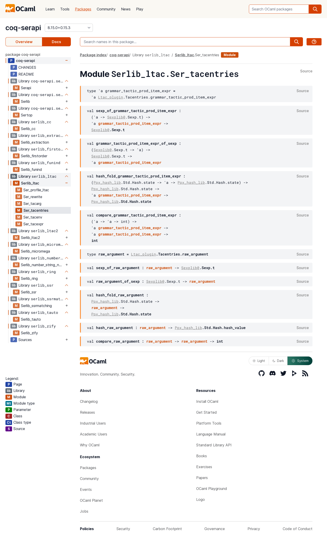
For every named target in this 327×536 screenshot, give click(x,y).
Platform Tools (208, 423)
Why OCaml (89, 445)
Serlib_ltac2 (30, 237)
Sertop (26, 115)
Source (306, 71)
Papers (202, 477)
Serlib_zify (29, 333)
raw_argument (159, 267)
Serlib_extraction (35, 142)
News (126, 9)
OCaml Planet (91, 500)
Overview (23, 41)
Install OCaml (207, 401)
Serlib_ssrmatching (36, 305)
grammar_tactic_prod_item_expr (129, 123)
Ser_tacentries (35, 210)
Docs (56, 41)
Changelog (89, 401)
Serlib (25, 101)
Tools (64, 9)
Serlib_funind (31, 169)
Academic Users (93, 434)
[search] (315, 9)
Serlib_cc (28, 128)
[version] (69, 28)
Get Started (206, 412)
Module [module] (230, 55)
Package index (93, 55)
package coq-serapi (22, 54)
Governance (214, 528)
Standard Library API (214, 445)
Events (86, 489)
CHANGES (27, 67)
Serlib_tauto (31, 319)
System (300, 361)
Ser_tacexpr (33, 224)
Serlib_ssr (28, 292)
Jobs (84, 511)
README (26, 74)
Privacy (254, 528)
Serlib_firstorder (34, 156)
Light (259, 361)
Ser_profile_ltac (36, 190)
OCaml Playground (211, 488)
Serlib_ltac (30, 183)
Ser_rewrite (32, 196)
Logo (200, 499)
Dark (278, 361)
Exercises (204, 467)
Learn (50, 9)
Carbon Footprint (167, 528)
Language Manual (210, 434)
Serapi (26, 88)
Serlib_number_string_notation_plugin (42, 265)
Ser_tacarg (32, 203)
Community (106, 9)
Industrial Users (93, 423)
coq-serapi (23, 28)
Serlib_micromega (35, 251)
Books (201, 456)
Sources (25, 339)
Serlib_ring (29, 278)
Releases (87, 412)
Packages (83, 9)
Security (123, 528)
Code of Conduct (297, 528)
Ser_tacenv (32, 217)
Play (139, 9)
